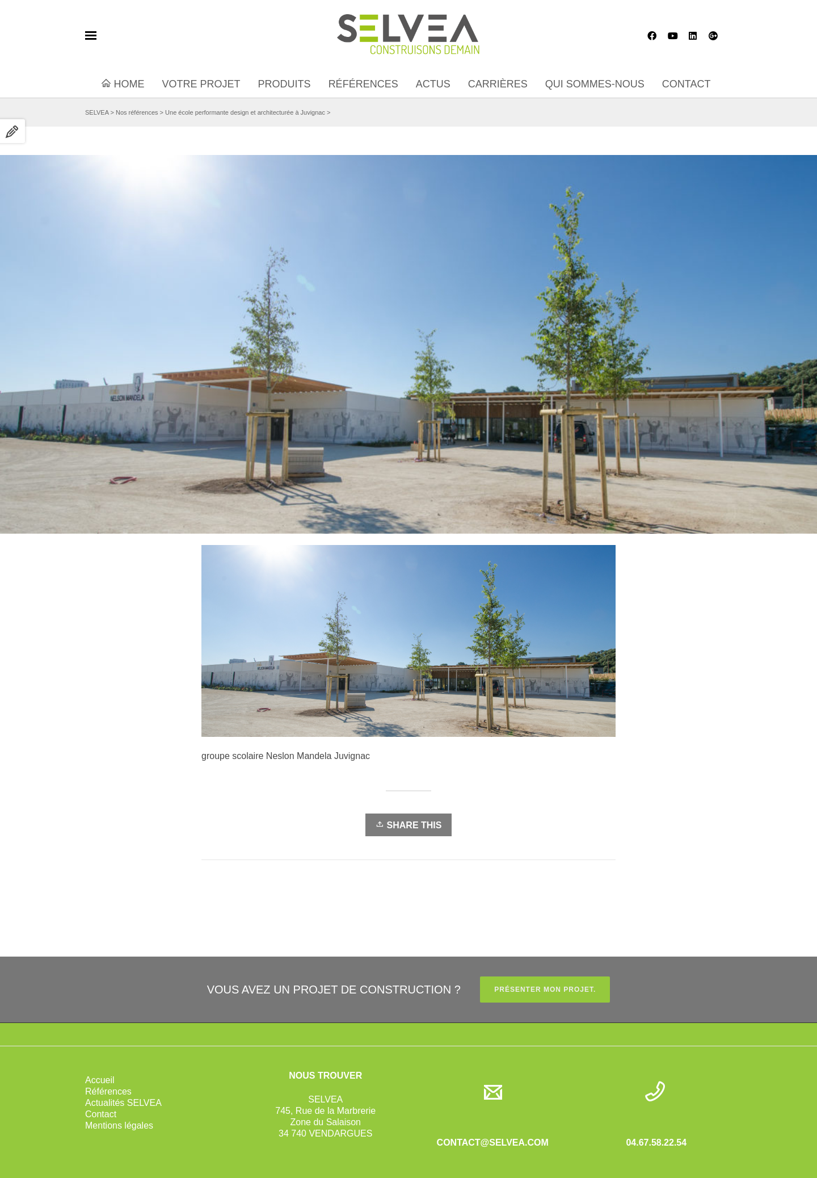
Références (108, 1091)
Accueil (100, 1080)
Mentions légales (119, 1125)
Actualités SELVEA (123, 1103)
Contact (100, 1114)
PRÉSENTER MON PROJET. (545, 989)
